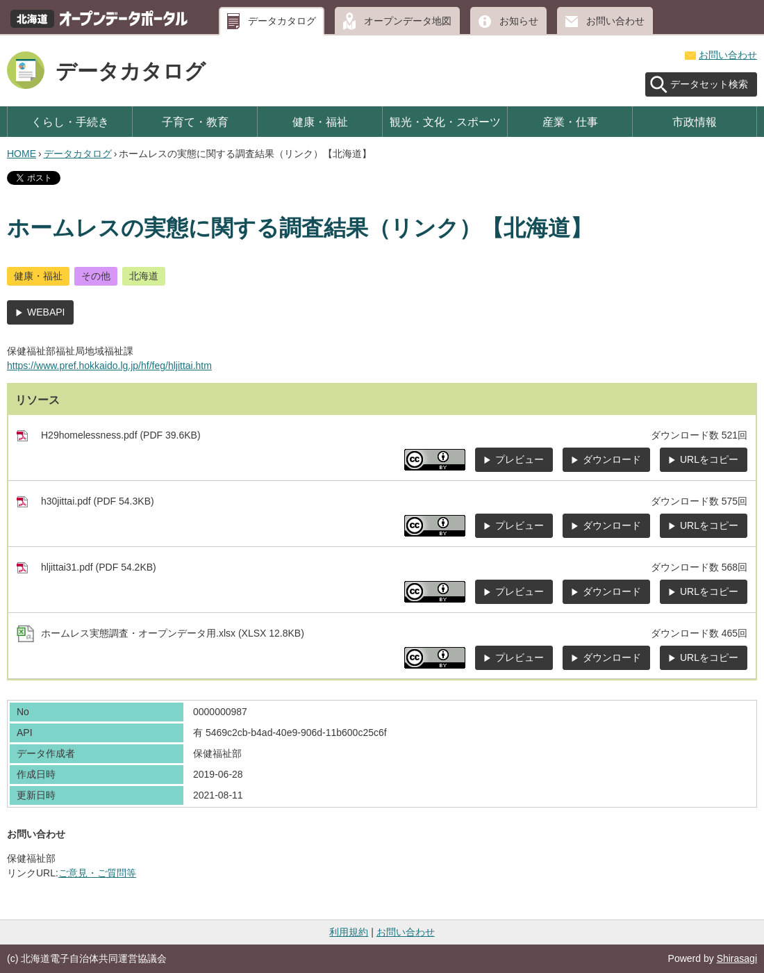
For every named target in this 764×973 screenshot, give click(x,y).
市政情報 (694, 121)
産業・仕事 (570, 121)
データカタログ (282, 20)
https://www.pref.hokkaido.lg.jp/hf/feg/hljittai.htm (109, 365)
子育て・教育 (195, 121)
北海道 (143, 275)
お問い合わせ (615, 20)
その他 (95, 275)
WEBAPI (46, 312)
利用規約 (348, 932)
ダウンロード (612, 459)
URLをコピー (709, 459)
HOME (21, 153)
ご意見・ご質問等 (97, 872)
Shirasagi (737, 958)
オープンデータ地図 (407, 20)
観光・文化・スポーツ (445, 121)
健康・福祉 (320, 121)
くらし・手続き (70, 121)
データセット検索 (709, 84)
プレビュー (519, 459)
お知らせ (518, 20)
